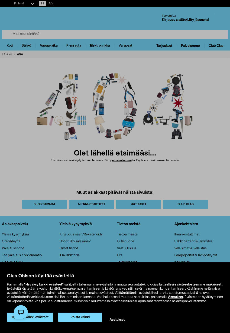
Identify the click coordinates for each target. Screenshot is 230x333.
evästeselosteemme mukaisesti (198, 284)
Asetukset (175, 297)
